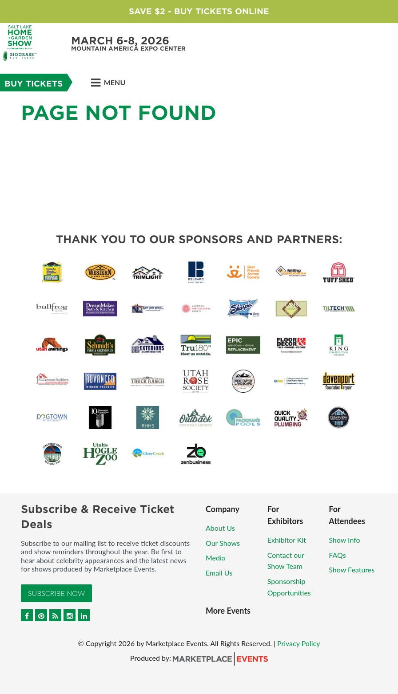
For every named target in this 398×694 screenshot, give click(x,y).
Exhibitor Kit (286, 540)
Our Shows (223, 543)
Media (215, 557)
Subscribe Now (56, 593)
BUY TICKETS (33, 83)
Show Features (351, 569)
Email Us (219, 572)
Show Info (344, 540)
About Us (220, 528)
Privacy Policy (298, 643)
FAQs (337, 555)
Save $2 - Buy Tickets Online (199, 11)
